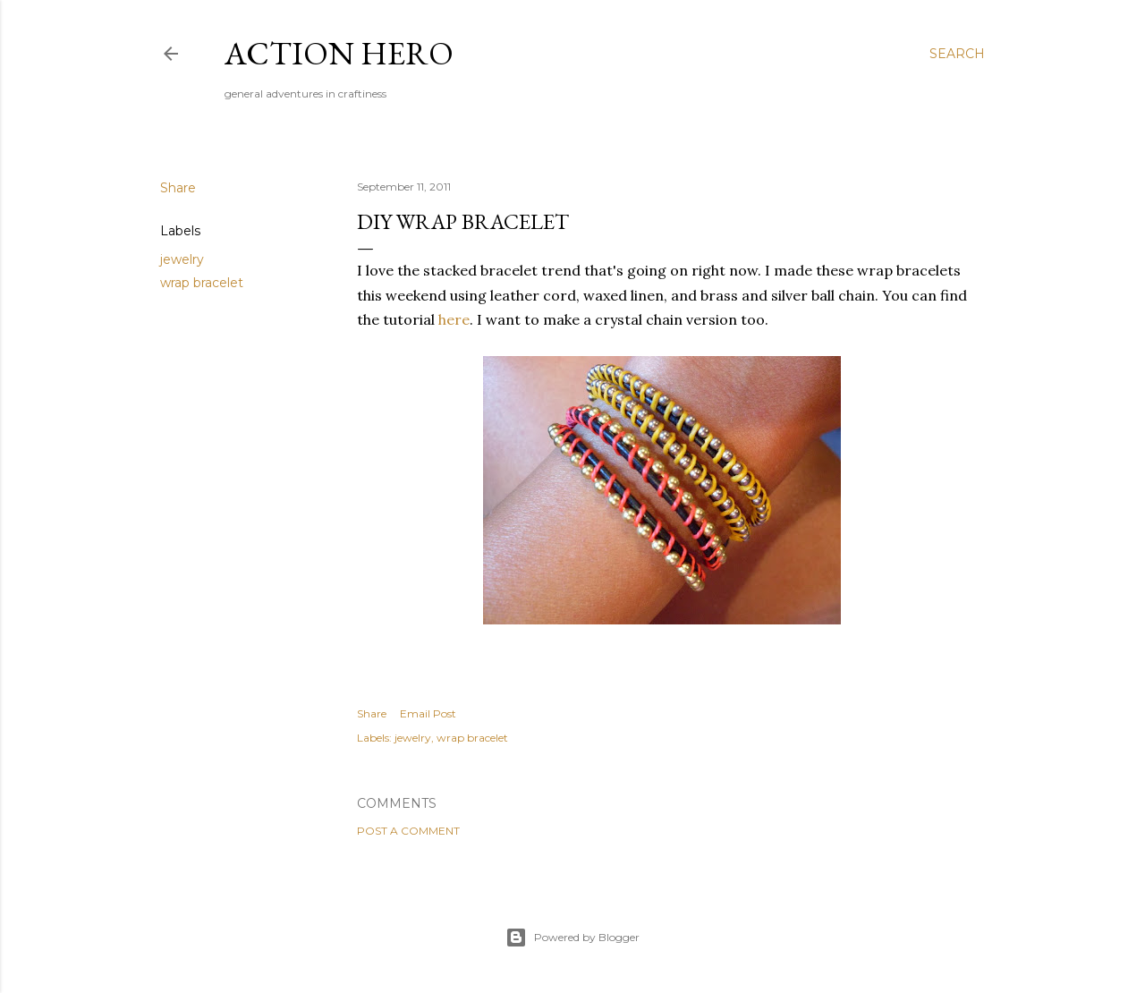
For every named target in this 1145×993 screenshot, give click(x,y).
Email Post (428, 713)
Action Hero (339, 53)
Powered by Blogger (572, 937)
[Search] (957, 53)
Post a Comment (408, 830)
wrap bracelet (201, 283)
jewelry (182, 259)
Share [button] (178, 188)
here (454, 319)
